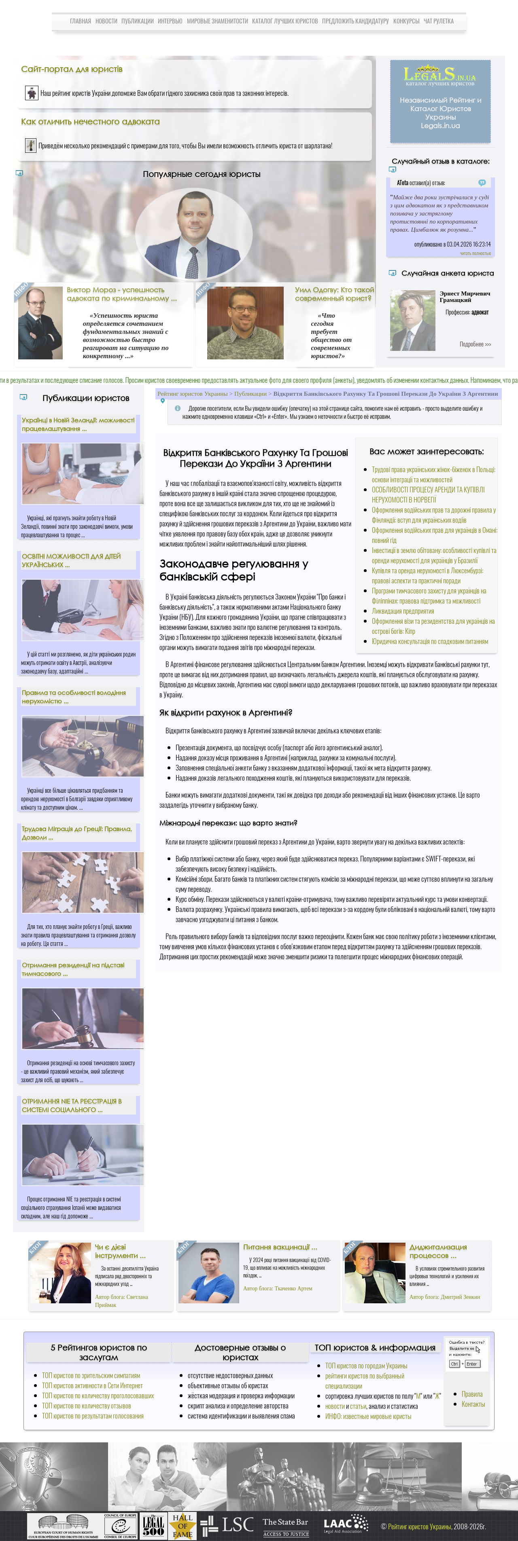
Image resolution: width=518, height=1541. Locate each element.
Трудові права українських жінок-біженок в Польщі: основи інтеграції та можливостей (433, 474)
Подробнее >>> (475, 343)
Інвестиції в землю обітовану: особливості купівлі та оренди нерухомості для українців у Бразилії (434, 555)
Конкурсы (406, 20)
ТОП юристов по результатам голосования (93, 1415)
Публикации (137, 20)
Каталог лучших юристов (285, 20)
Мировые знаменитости (217, 20)
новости (335, 1406)
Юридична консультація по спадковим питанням (430, 641)
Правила (472, 1394)
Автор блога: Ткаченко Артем (277, 1289)
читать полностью (475, 252)
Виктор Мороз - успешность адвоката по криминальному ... (122, 293)
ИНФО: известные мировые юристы (368, 1416)
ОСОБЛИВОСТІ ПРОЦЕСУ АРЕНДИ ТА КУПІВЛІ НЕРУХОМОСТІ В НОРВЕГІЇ (428, 494)
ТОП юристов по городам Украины (366, 1365)
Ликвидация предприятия (403, 611)
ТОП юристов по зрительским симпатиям (91, 1375)
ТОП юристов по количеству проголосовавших (98, 1395)
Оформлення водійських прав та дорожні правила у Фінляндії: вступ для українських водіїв (434, 515)
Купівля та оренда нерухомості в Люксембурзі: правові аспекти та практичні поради (427, 575)
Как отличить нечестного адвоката (90, 121)
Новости (106, 20)
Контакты (473, 1404)
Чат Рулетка (439, 20)
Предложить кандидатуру (355, 20)
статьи (358, 1406)
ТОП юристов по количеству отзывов (86, 1405)
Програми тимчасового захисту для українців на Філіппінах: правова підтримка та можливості (429, 595)
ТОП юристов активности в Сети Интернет (92, 1385)
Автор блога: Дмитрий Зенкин (445, 1297)
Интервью (170, 20)
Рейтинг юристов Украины (192, 393)
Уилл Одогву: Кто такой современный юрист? (334, 293)
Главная (80, 20)
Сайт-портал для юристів (71, 69)
